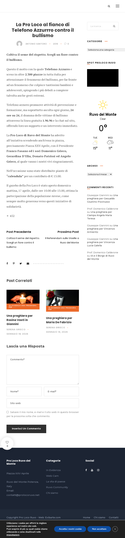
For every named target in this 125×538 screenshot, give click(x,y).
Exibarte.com (53, 517)
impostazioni (13, 534)
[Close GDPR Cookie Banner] (115, 529)
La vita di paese (55, 481)
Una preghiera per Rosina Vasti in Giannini (20, 320)
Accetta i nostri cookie (68, 529)
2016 (55, 43)
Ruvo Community (57, 487)
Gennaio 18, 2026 (17, 333)
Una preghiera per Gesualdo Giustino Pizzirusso (102, 198)
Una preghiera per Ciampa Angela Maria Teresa (99, 215)
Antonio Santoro (36, 43)
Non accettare (98, 529)
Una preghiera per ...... (22, 306)
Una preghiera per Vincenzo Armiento (102, 228)
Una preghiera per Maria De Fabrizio (59, 320)
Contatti (113, 517)
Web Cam (52, 475)
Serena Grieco (16, 329)
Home (86, 517)
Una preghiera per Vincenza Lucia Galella (102, 242)
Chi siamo (52, 492)
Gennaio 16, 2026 (57, 331)
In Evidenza (15, 305)
